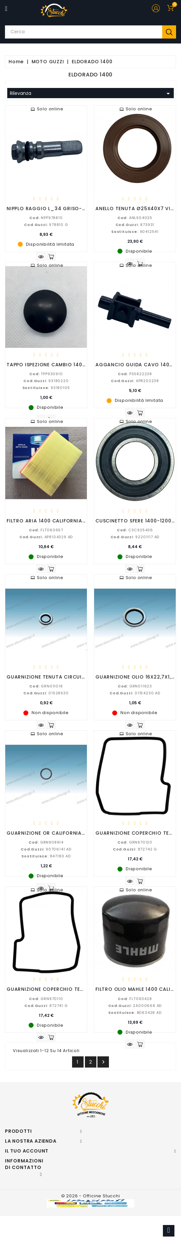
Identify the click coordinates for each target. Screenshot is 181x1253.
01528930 (45, 693)
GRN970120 (134, 842)
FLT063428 (135, 998)
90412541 (135, 231)
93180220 (45, 380)
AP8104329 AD (46, 537)
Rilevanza (91, 93)
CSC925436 (135, 530)
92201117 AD (135, 537)
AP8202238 (135, 380)
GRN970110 (46, 998)
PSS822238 (135, 373)
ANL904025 (134, 217)
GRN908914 (46, 842)
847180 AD (46, 856)
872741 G (45, 1005)
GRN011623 (135, 686)
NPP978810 (46, 217)
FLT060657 (46, 530)
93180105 (46, 387)
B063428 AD (134, 1012)
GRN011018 (46, 686)
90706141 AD (46, 849)
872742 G (135, 849)
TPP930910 (46, 373)
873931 (135, 224)
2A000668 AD (135, 1005)
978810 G (46, 224)
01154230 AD (135, 693)
